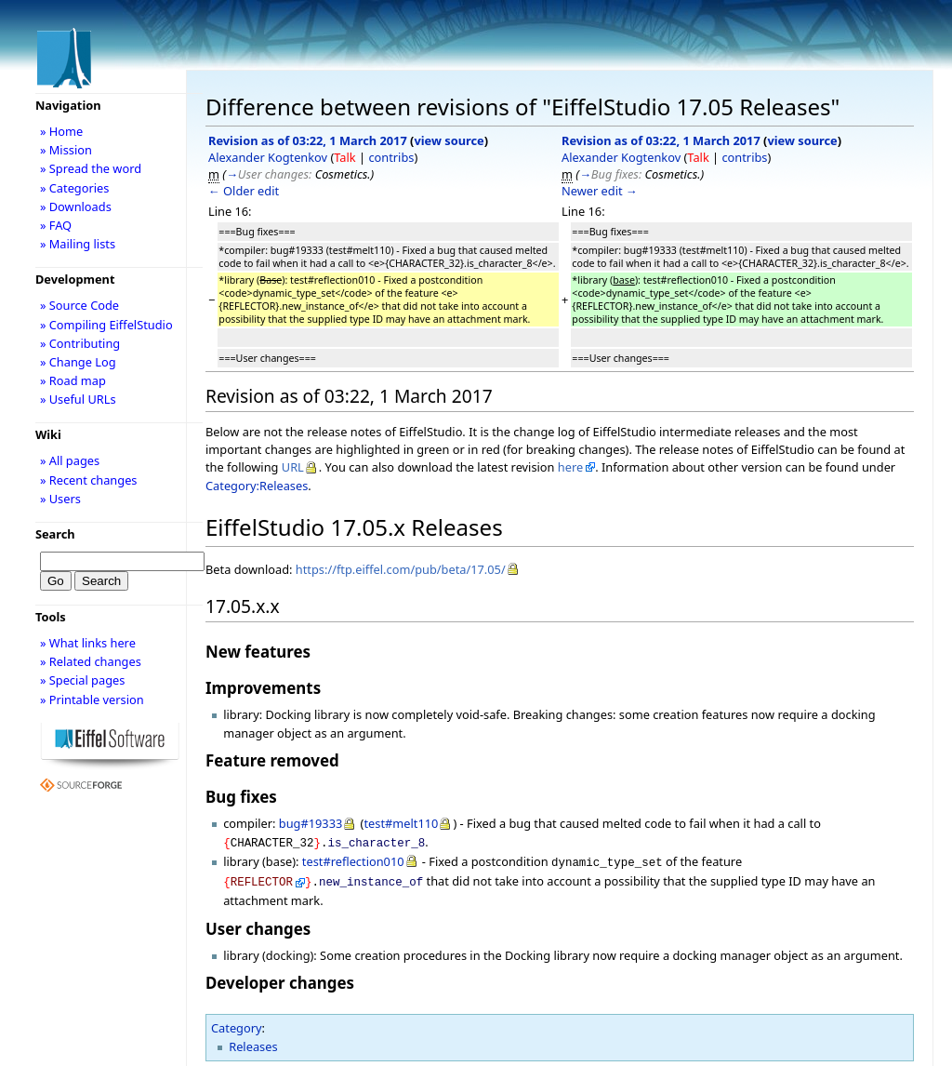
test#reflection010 (353, 859)
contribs (391, 157)
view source (448, 140)
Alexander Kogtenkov (267, 157)
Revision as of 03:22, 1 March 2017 (307, 140)
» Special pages (82, 680)
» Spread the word (90, 168)
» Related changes (90, 661)
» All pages (69, 460)
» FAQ (56, 225)
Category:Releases (256, 485)
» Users (60, 498)
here (570, 467)
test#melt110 (401, 823)
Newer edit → (600, 190)
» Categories (75, 188)
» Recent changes (89, 480)
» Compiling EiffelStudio (106, 324)
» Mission (66, 149)
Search (55, 534)
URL (293, 467)
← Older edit (243, 190)
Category (236, 1022)
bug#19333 (311, 823)
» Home (61, 131)
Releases (253, 1041)
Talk (344, 157)
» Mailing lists (77, 243)
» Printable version (92, 699)
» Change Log (78, 361)
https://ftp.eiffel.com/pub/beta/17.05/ (401, 569)
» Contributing (80, 343)
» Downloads (76, 206)
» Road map (73, 380)
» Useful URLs (78, 399)
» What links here (88, 642)
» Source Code (79, 305)
